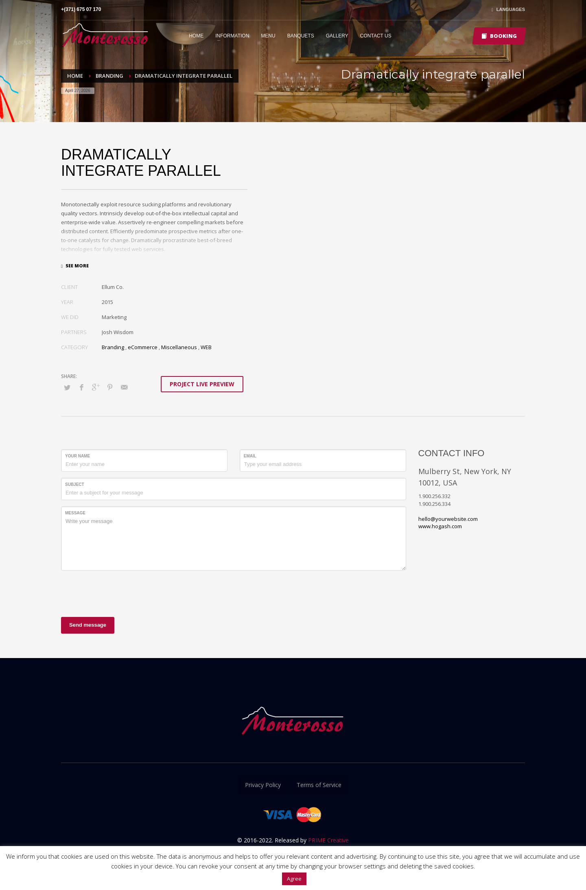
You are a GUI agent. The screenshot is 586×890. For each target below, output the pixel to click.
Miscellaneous (179, 347)
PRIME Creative (328, 840)
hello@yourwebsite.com (448, 519)
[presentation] (123, 592)
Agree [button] (294, 878)
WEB (206, 347)
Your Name (77, 456)
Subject (74, 484)
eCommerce (142, 347)
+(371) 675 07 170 (81, 9)
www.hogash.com (440, 526)
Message (75, 513)
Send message (87, 625)
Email (250, 456)
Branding (113, 347)
